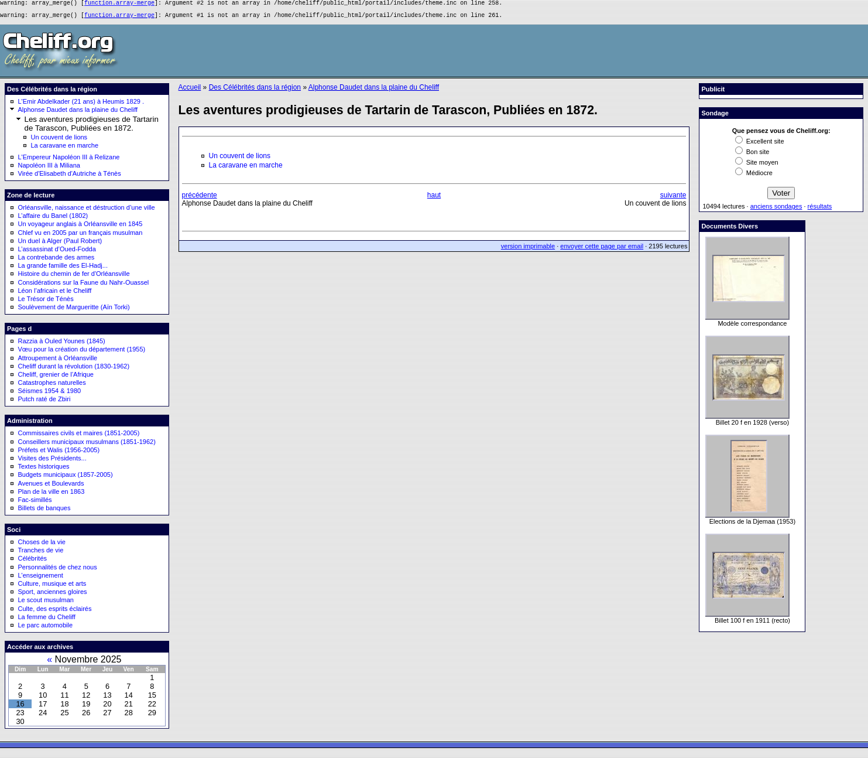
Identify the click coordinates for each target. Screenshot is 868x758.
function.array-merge (119, 4)
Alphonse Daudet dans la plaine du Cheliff (78, 113)
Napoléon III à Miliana (49, 168)
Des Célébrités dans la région (255, 91)
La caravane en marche (65, 148)
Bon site (752, 155)
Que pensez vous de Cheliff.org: (781, 134)
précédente (199, 198)
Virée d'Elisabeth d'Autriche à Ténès (69, 176)
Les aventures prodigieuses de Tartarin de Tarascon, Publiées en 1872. (92, 127)
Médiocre (754, 176)
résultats (820, 209)
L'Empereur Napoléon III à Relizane (69, 160)
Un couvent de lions (59, 140)
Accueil (190, 91)
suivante (673, 198)
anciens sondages (776, 209)
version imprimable (528, 249)
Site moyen (756, 165)
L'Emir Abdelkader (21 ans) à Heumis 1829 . (81, 104)
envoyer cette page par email (601, 249)
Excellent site (759, 144)
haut (434, 198)
